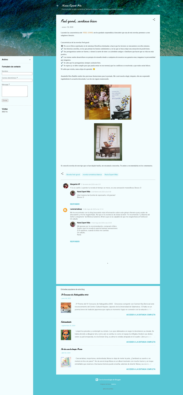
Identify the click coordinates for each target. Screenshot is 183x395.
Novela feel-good (73, 175)
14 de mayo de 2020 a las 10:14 (93, 209)
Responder (74, 204)
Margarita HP (75, 184)
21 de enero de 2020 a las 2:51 (91, 184)
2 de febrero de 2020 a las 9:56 (101, 192)
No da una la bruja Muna (71, 349)
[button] (154, 20)
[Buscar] (158, 6)
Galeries (113, 384)
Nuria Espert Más (72, 5)
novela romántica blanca (92, 175)
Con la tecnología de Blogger (108, 380)
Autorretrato (66, 322)
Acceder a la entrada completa (140, 315)
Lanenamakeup (76, 209)
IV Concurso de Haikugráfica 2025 (74, 294)
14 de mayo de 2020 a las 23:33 (101, 223)
